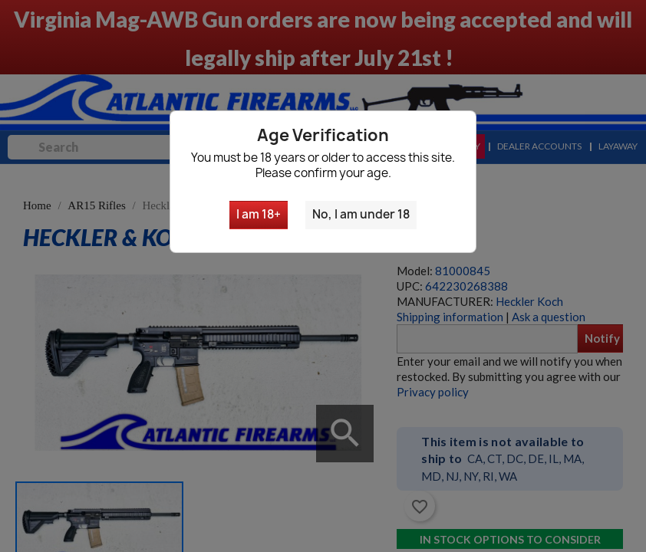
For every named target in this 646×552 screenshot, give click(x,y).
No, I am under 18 (361, 214)
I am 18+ (258, 214)
